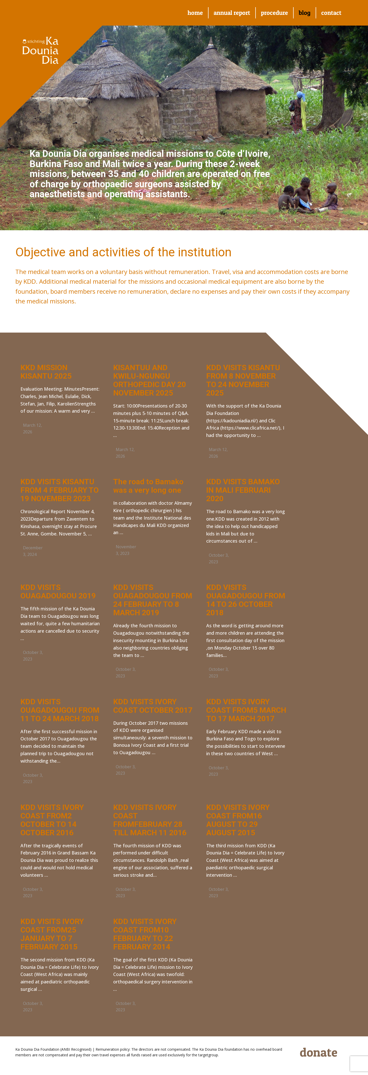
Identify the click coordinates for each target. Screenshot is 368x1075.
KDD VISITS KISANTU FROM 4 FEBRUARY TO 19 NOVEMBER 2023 (59, 490)
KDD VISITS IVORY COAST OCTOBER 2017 (152, 706)
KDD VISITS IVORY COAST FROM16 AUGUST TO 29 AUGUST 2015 (238, 820)
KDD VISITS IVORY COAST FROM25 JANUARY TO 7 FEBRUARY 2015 (52, 934)
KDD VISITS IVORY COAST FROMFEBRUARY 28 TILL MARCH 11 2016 (150, 820)
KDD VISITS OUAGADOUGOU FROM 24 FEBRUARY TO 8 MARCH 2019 (152, 600)
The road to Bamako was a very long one (148, 486)
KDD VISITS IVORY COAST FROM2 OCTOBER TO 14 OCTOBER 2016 (52, 820)
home (195, 12)
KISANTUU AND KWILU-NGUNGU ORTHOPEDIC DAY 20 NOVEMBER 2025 (149, 380)
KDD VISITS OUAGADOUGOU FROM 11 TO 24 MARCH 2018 (59, 710)
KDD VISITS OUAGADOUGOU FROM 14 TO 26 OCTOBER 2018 (245, 600)
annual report (232, 12)
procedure (274, 12)
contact (331, 12)
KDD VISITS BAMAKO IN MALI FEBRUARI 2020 (243, 490)
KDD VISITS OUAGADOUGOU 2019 (58, 591)
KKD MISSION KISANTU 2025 (46, 371)
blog (304, 12)
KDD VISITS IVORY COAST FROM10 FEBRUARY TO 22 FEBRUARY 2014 (145, 934)
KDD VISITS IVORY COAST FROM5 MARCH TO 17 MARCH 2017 (246, 710)
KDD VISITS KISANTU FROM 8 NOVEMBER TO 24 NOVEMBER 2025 (243, 380)
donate (318, 1052)
